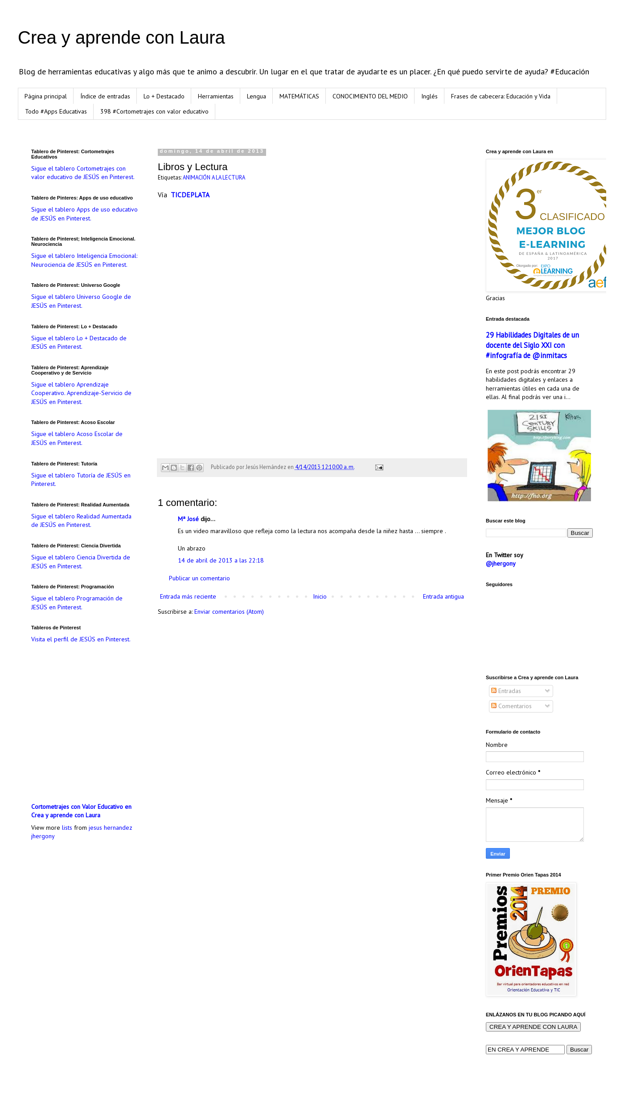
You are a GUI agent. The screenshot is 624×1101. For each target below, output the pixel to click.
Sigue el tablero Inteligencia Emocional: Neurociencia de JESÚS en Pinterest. (84, 260)
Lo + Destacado (164, 96)
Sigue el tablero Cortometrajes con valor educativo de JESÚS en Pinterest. (83, 172)
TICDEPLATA (190, 194)
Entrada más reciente (188, 596)
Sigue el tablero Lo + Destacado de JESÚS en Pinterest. (79, 342)
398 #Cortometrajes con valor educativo (154, 111)
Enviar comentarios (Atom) (229, 612)
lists (67, 828)
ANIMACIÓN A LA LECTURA (214, 177)
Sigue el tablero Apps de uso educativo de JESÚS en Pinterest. (84, 213)
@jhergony (501, 563)
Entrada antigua (443, 596)
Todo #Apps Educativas (56, 111)
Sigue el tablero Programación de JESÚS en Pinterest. (77, 602)
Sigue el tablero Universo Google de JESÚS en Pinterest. (81, 301)
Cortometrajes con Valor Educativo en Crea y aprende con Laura (81, 811)
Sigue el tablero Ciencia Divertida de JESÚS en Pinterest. (80, 561)
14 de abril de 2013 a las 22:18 (221, 560)
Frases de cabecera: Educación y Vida (500, 96)
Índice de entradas (105, 96)
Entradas (506, 691)
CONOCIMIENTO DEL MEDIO (370, 96)
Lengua (256, 96)
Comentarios (511, 706)
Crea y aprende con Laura (121, 37)
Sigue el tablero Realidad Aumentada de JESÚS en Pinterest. (81, 520)
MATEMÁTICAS (299, 96)
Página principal (46, 96)
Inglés (429, 96)
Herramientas (216, 96)
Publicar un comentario (199, 578)
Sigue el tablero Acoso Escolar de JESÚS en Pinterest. (77, 438)
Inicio (320, 596)
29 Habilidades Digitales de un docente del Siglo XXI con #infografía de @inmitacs (532, 345)
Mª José (189, 519)
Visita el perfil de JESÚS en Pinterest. (81, 639)
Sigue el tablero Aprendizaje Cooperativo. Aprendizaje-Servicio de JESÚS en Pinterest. (81, 393)
